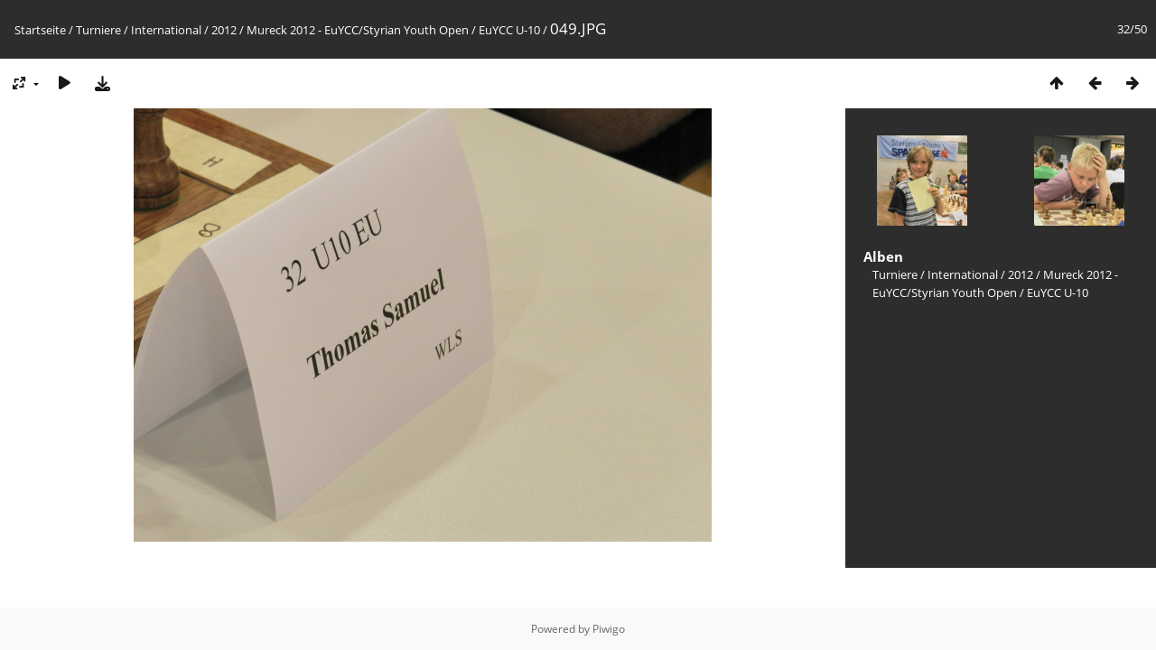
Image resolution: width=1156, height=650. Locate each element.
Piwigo (608, 628)
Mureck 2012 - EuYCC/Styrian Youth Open (358, 30)
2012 (224, 30)
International (166, 30)
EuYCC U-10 (509, 30)
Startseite (40, 30)
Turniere (98, 30)
